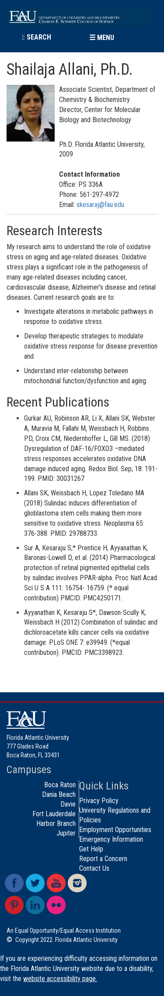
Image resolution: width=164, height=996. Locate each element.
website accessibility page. (60, 978)
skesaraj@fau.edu (100, 204)
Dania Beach (59, 794)
